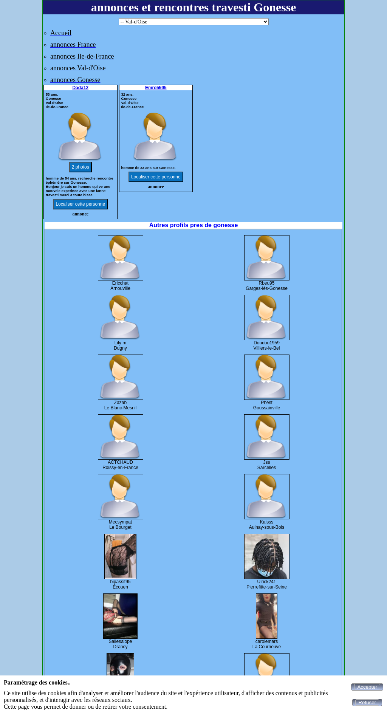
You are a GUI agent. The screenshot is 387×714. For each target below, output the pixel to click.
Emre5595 (156, 87)
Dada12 (80, 87)
